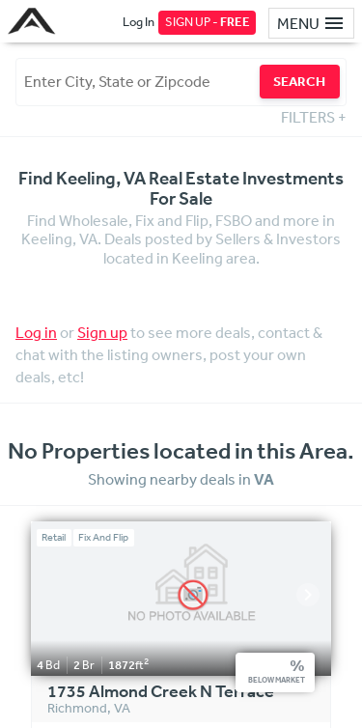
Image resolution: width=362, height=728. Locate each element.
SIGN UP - (207, 22)
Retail (54, 537)
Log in (36, 332)
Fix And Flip (103, 537)
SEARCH (299, 81)
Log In (138, 22)
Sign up (102, 332)
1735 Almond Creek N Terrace (160, 692)
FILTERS (314, 116)
